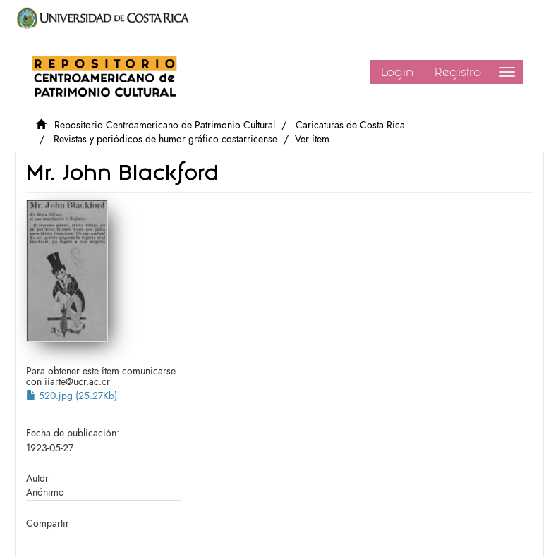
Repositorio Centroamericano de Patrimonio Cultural (164, 125)
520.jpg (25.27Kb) (71, 396)
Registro (458, 72)
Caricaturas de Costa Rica (350, 125)
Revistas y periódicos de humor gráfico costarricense (165, 139)
